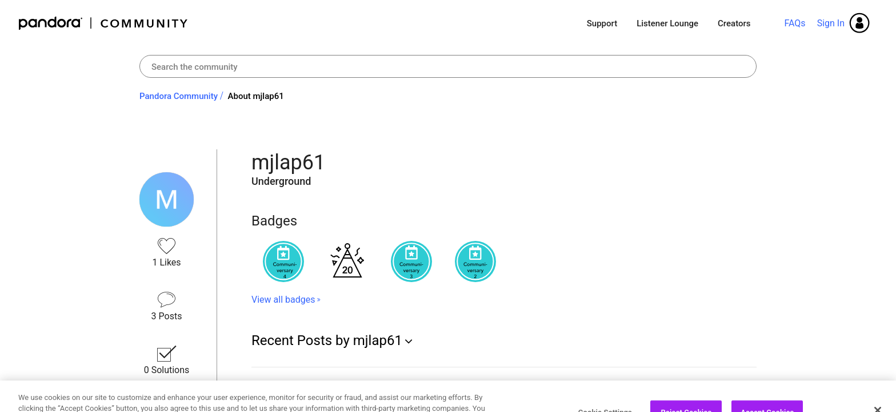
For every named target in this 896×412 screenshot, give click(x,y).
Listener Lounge (667, 23)
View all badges (283, 299)
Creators (734, 23)
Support (602, 23)
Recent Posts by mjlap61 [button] (326, 340)
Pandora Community (103, 23)
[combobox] (448, 66)
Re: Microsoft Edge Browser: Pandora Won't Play (362, 385)
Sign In (831, 23)
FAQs (794, 23)
